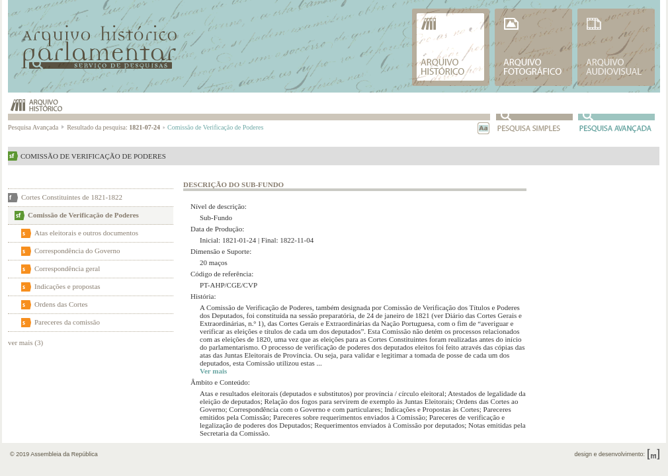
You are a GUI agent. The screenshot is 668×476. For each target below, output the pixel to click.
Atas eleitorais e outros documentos (86, 233)
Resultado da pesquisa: (116, 127)
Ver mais (213, 371)
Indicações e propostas (67, 286)
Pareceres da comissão (67, 322)
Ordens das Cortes (61, 304)
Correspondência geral (67, 268)
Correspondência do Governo (77, 251)
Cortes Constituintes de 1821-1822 (71, 197)
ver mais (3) (25, 342)
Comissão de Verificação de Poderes (83, 215)
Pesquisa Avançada (36, 127)
